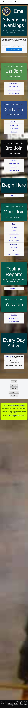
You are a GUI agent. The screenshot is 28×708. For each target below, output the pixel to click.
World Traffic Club (14, 321)
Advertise (10, 1)
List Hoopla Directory (14, 254)
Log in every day (9, 356)
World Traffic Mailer (14, 170)
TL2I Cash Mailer (14, 244)
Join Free (3, 1)
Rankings (16, 704)
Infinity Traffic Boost (14, 163)
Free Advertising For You (14, 83)
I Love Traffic (14, 121)
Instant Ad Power (14, 234)
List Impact (14, 251)
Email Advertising (14, 415)
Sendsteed (14, 195)
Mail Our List (14, 167)
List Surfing (14, 227)
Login (25, 704)
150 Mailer (14, 247)
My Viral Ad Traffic (14, 240)
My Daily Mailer (14, 125)
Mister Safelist (14, 128)
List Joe (14, 230)
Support (14, 705)
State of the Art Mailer (14, 90)
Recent (17, 1)
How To (14, 381)
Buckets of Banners (14, 318)
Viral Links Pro (14, 237)
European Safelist (14, 93)
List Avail (14, 160)
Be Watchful (14, 395)
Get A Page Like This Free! (14, 49)
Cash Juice (14, 315)
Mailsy (14, 224)
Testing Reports (14, 288)
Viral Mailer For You (14, 86)
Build (21, 704)
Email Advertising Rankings (14, 18)
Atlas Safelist (14, 132)
